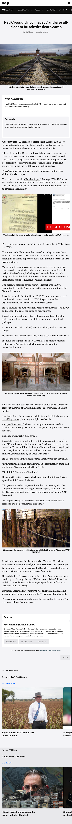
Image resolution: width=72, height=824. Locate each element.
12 (65, 598)
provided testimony (54, 599)
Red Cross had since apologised (31, 582)
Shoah (59, 288)
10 (48, 582)
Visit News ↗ (7, 763)
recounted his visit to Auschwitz (18, 288)
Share (65, 657)
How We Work (51, 10)
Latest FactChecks (25, 10)
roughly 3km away (25, 436)
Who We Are (63, 10)
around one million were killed (24, 594)
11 (41, 593)
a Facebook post (32, 179)
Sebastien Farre (20, 477)
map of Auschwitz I (14, 424)
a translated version (53, 441)
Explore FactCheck (9, 683)
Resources (39, 10)
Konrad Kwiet (23, 565)
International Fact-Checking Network (50, 650)
